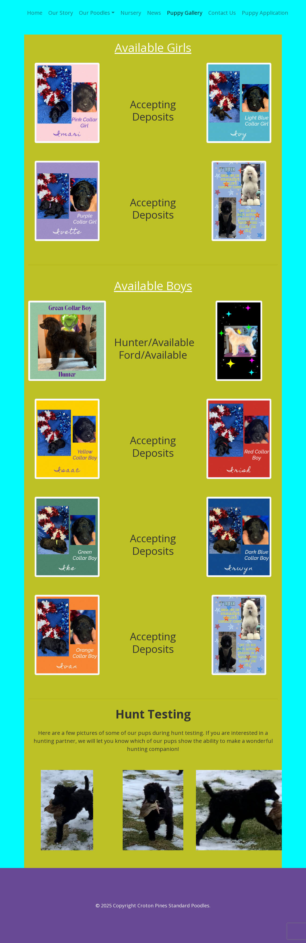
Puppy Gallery (184, 12)
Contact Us (222, 12)
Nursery (131, 12)
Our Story (60, 12)
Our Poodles (94, 12)
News (154, 12)
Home (34, 12)
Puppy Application (265, 12)
